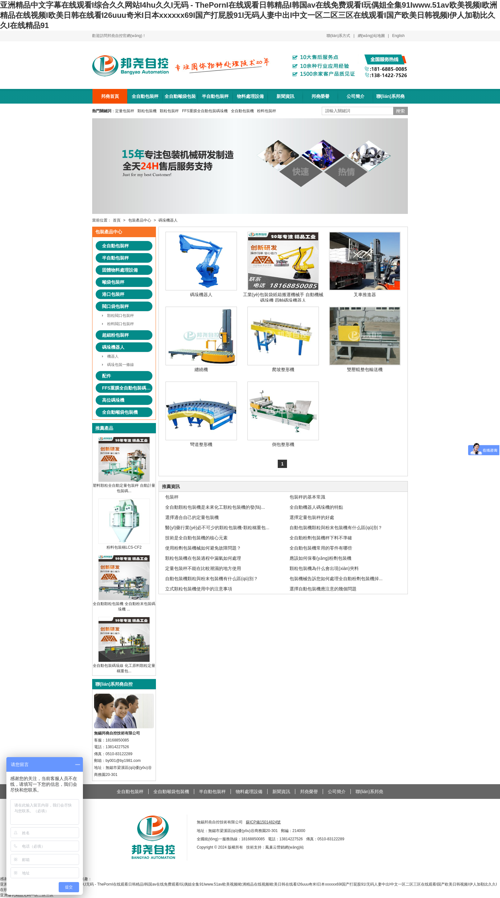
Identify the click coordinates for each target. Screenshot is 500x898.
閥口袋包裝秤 (115, 306)
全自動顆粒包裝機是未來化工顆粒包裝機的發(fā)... (215, 507)
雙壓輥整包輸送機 (365, 339)
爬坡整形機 (283, 339)
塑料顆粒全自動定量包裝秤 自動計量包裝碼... (124, 485)
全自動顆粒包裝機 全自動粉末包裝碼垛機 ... (124, 604)
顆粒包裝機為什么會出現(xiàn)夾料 (324, 568)
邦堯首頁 (110, 96)
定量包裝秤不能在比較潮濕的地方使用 (203, 568)
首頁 (117, 220)
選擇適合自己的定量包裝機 (192, 517)
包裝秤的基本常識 (307, 497)
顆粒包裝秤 (169, 111)
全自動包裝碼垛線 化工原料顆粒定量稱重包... (124, 666)
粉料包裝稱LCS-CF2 (124, 545)
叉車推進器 (365, 264)
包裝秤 (172, 497)
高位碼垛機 (113, 400)
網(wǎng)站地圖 (371, 35)
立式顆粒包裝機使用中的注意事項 (198, 588)
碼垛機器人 (168, 220)
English (398, 35)
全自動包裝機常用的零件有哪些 (321, 548)
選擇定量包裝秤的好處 (312, 517)
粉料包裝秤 (266, 111)
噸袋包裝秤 (113, 282)
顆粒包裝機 (147, 111)
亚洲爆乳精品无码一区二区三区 (27, 895)
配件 (106, 375)
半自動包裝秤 (215, 96)
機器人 (113, 356)
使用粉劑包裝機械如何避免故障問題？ (203, 548)
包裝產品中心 (139, 220)
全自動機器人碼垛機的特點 (316, 507)
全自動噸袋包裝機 (180, 99)
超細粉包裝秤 (115, 335)
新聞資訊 (285, 96)
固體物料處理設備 (120, 270)
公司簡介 (355, 96)
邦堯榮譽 (320, 96)
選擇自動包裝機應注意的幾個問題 (323, 588)
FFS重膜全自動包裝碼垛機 (205, 111)
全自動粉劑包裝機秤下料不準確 (321, 537)
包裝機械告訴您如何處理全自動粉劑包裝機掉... (336, 578)
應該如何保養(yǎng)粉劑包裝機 (320, 558)
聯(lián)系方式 (338, 35)
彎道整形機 (201, 414)
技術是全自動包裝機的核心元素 (196, 537)
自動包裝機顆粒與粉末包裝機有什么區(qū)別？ (336, 527)
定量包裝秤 (124, 111)
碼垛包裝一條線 (120, 364)
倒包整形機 (283, 414)
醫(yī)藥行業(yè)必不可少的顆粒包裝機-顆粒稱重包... (217, 527)
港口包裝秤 (113, 294)
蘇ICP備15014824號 (263, 822)
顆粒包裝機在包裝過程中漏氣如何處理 (203, 558)
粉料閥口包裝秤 (120, 324)
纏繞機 (201, 339)
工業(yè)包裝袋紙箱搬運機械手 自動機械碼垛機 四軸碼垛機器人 (283, 267)
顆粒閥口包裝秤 (120, 315)
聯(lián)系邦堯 (390, 96)
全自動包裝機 (242, 111)
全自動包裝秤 (145, 96)
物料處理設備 (250, 96)
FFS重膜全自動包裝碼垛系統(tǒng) (127, 388)
